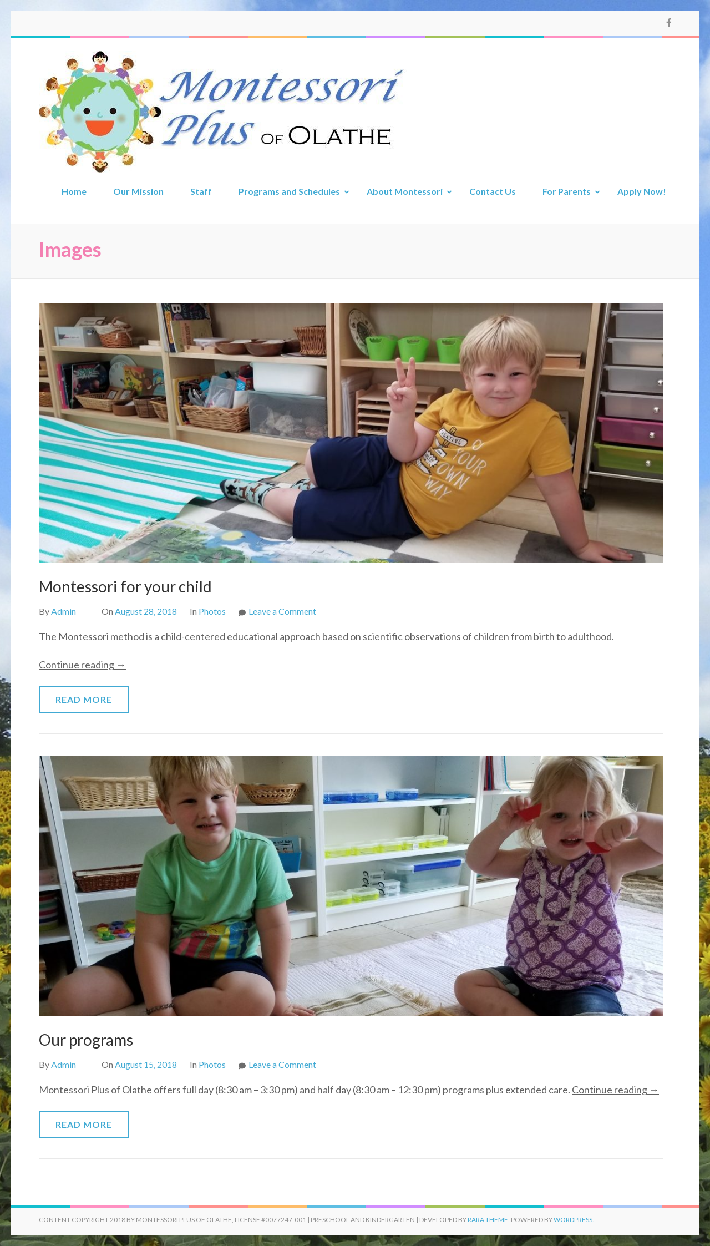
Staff (201, 191)
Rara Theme (488, 1219)
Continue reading (82, 665)
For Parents (566, 191)
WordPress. (574, 1219)
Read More (83, 699)
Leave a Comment (282, 611)
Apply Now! (641, 191)
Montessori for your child (125, 586)
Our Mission (138, 191)
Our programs (86, 1039)
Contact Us (492, 191)
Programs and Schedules (289, 191)
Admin (63, 611)
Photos (212, 611)
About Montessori (405, 191)
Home (74, 191)
